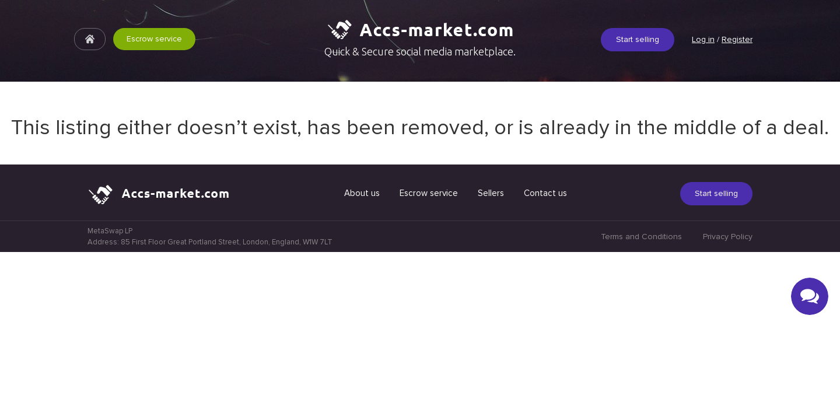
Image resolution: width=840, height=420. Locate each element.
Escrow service (154, 39)
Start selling (637, 39)
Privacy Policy (727, 405)
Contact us (545, 361)
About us (362, 361)
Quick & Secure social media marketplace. (420, 51)
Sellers (491, 361)
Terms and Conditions (641, 405)
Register (737, 39)
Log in (703, 39)
